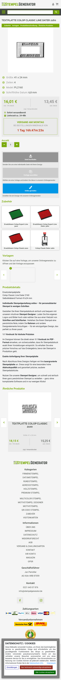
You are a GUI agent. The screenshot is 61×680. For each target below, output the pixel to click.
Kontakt (30, 550)
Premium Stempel (30, 493)
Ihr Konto (30, 554)
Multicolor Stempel (30, 498)
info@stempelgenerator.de (30, 591)
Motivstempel (30, 506)
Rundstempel (30, 481)
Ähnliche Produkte (46, 25)
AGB (30, 542)
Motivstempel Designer (30, 502)
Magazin (30, 557)
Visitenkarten (30, 517)
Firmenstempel (30, 474)
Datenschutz (30, 535)
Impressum (51, 663)
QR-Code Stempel (30, 510)
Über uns (30, 527)
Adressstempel (30, 485)
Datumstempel (30, 477)
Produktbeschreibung (28, 25)
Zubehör (7, 25)
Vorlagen (15, 25)
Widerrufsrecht (30, 538)
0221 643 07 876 (30, 587)
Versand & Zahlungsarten (30, 546)
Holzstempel (30, 489)
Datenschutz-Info (36, 663)
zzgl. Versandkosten (30, 109)
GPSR (30, 561)
